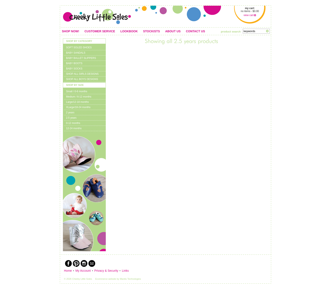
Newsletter (91, 263)
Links (125, 270)
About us (173, 31)
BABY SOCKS (74, 68)
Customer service (99, 31)
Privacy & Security (106, 270)
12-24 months (73, 128)
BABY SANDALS (75, 52)
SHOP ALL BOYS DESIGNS (82, 79)
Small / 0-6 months (76, 91)
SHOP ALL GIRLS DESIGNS (82, 73)
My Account (83, 270)
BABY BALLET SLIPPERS (81, 58)
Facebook (68, 263)
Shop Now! (70, 31)
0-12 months (73, 123)
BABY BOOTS (74, 63)
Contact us (195, 31)
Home (68, 270)
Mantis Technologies (130, 279)
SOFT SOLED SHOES (79, 47)
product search (231, 31)
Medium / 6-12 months (78, 96)
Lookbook (129, 31)
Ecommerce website (105, 279)
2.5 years (71, 117)
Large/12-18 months (77, 101)
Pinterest (76, 263)
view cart (249, 15)
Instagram (84, 263)
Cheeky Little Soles (97, 16)
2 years (70, 112)
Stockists (151, 31)
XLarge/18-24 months (78, 107)
